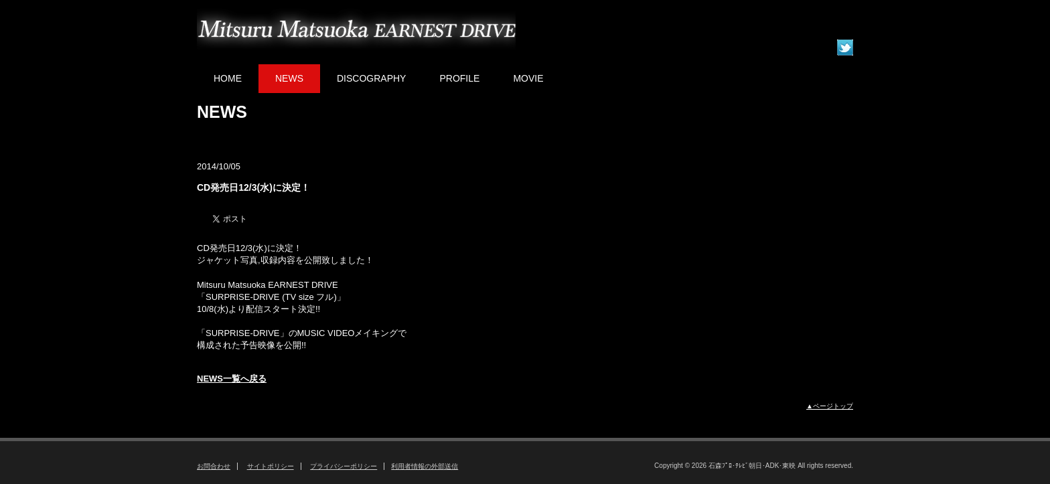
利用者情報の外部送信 (424, 466)
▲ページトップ (829, 406)
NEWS (289, 78)
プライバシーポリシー (343, 466)
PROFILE (459, 78)
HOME (228, 78)
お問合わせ (213, 466)
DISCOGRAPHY (371, 78)
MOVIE (528, 78)
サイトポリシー (270, 466)
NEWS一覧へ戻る (232, 379)
